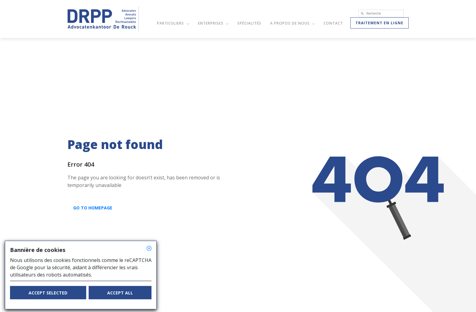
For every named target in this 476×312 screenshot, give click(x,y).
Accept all (120, 297)
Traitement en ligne (379, 22)
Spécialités (249, 23)
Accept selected (48, 297)
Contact (333, 23)
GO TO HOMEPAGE (92, 208)
